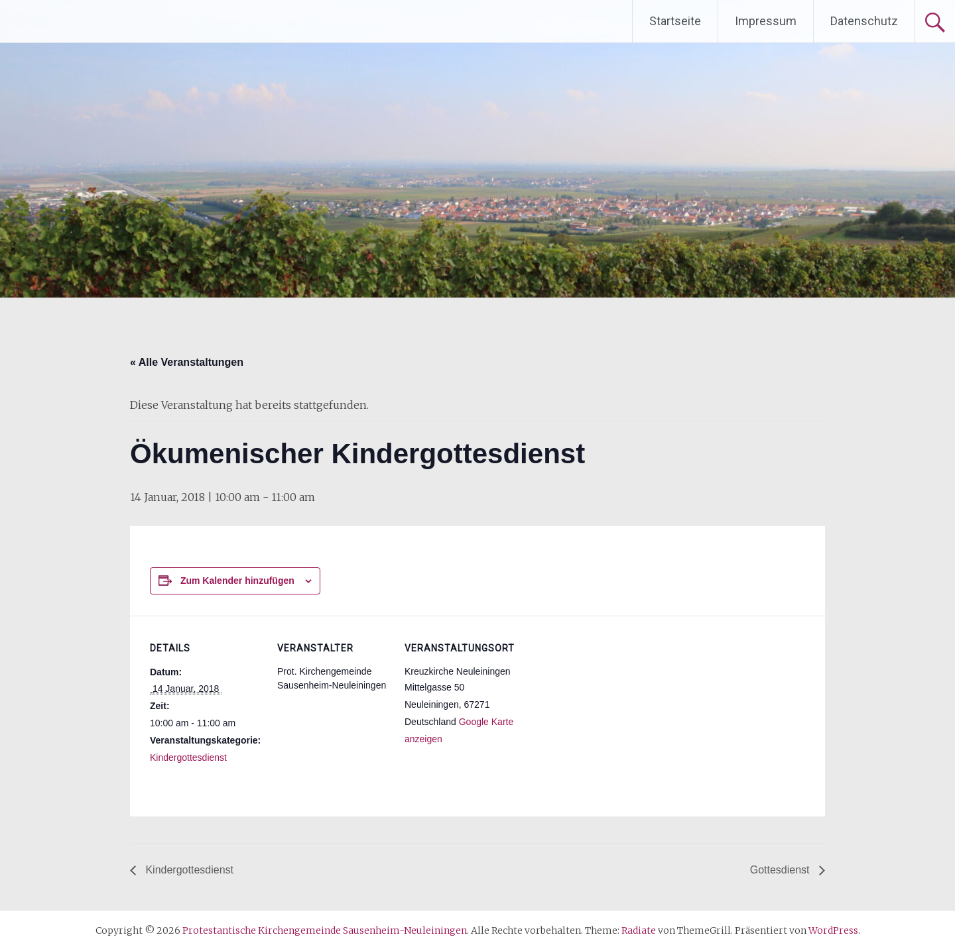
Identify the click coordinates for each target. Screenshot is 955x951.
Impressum (765, 21)
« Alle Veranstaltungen (186, 362)
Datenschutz (864, 21)
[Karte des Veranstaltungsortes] (602, 707)
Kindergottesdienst (188, 757)
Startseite (675, 21)
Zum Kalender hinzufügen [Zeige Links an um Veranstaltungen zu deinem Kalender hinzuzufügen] (237, 580)
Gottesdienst (781, 869)
